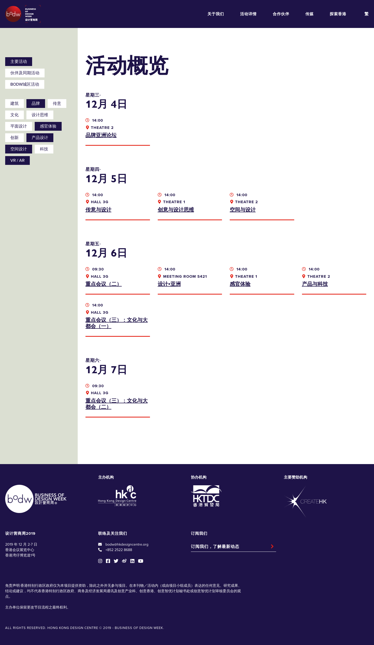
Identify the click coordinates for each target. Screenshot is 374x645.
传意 (57, 103)
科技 (44, 149)
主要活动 (18, 61)
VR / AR (17, 160)
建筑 (14, 103)
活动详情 (248, 14)
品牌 (36, 103)
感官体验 (48, 126)
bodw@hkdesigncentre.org (126, 544)
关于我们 (215, 14)
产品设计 (40, 137)
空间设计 (18, 149)
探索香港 (338, 14)
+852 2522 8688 (118, 550)
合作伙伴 (281, 14)
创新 (14, 137)
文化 (14, 115)
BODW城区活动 (24, 84)
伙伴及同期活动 (24, 73)
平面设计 (18, 126)
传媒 (309, 14)
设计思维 (40, 115)
